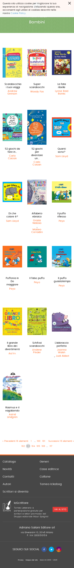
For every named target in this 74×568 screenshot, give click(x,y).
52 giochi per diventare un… (37, 154)
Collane (45, 476)
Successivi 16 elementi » (61, 441)
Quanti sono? (62, 150)
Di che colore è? (12, 215)
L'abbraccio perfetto (62, 344)
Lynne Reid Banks (61, 92)
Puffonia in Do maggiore (12, 281)
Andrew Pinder (37, 351)
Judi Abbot (62, 356)
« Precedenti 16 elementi (15, 441)
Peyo (62, 221)
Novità (7, 469)
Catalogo (9, 461)
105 (38, 446)
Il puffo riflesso (61, 215)
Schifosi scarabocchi (36, 344)
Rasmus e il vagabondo (12, 409)
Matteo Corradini (37, 230)
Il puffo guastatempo (62, 280)
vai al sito (60, 509)
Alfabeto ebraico (37, 215)
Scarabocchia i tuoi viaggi (13, 86)
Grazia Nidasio (37, 221)
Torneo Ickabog (51, 484)
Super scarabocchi (36, 86)
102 (23, 446)
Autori (7, 484)
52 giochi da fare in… (12, 150)
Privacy (21, 560)
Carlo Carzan (12, 157)
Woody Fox (37, 91)
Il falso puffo (37, 278)
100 (39, 441)
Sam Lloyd (61, 156)
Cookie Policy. (18, 4)
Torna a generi (37, 17)
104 (33, 446)
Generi (44, 461)
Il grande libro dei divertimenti (12, 346)
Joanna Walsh (61, 351)
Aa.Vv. (12, 353)
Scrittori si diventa (15, 491)
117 (51, 446)
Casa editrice (49, 469)
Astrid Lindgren (12, 415)
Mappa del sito (32, 560)
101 (43, 441)
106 (43, 446)
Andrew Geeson (12, 92)
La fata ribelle (61, 86)
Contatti (8, 476)
